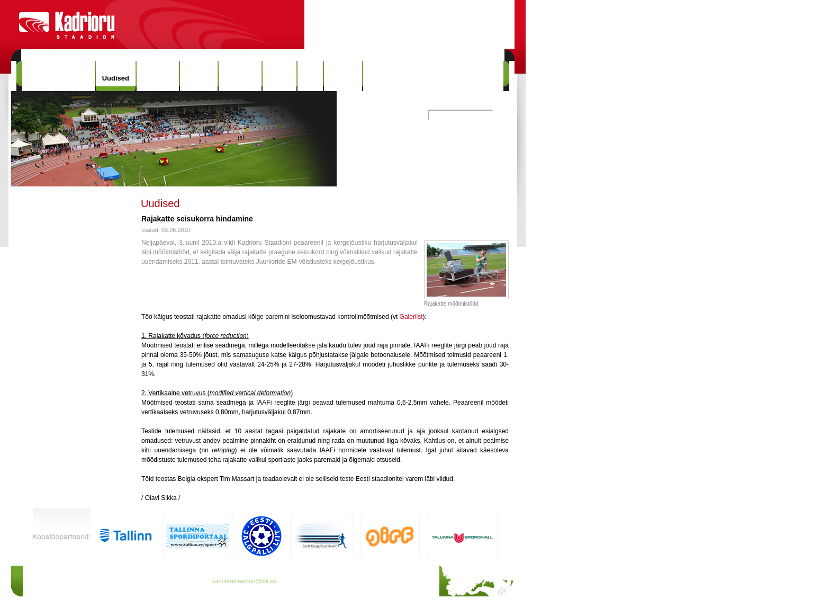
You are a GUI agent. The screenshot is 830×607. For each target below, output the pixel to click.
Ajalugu (199, 76)
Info (310, 76)
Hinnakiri (158, 76)
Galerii (279, 76)
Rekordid (240, 76)
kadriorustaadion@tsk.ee (244, 581)
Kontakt (343, 76)
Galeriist (411, 316)
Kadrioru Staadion (58, 76)
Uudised (115, 78)
